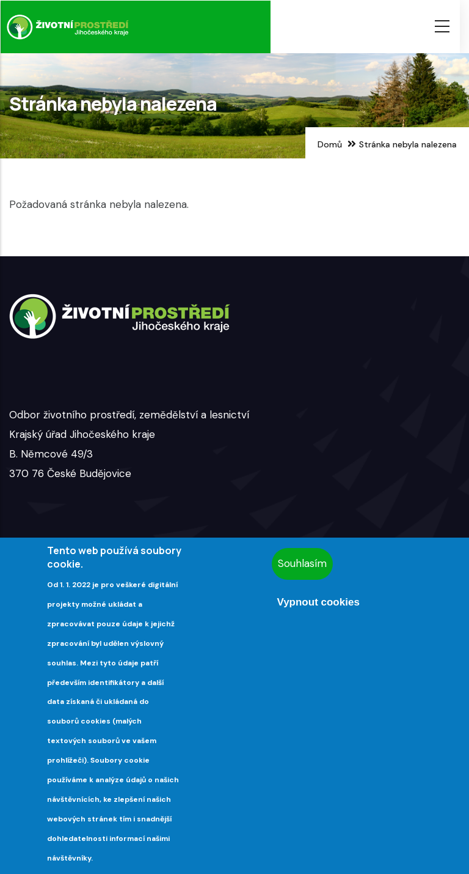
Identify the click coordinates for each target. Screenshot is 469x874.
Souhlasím (302, 563)
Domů (330, 144)
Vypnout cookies (318, 602)
